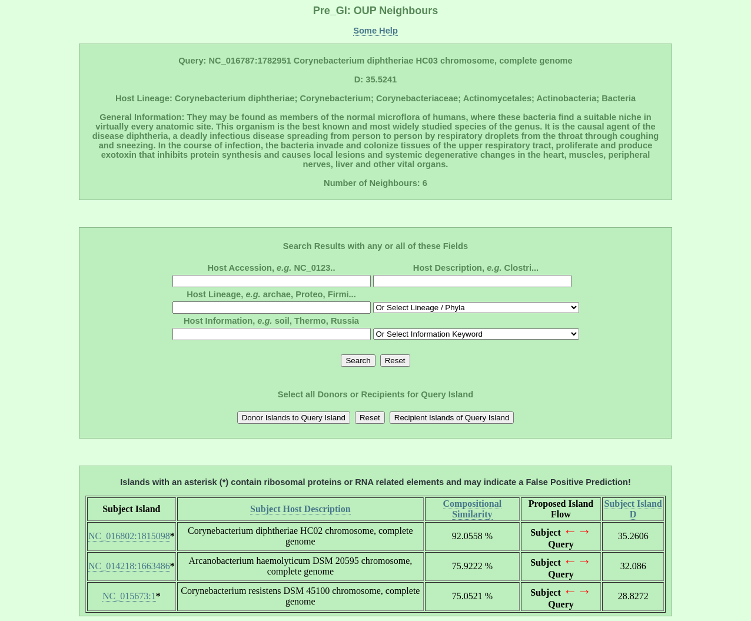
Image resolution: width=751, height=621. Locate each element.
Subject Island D (633, 509)
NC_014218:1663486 (129, 566)
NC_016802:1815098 (129, 536)
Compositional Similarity (472, 509)
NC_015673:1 (129, 596)
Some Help (375, 30)
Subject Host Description (300, 509)
